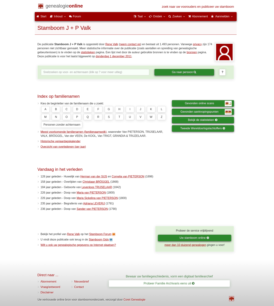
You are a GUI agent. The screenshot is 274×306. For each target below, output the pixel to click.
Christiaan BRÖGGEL (96, 181)
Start (41, 16)
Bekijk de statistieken (203, 119)
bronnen (192, 52)
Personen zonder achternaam (62, 124)
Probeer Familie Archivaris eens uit (169, 283)
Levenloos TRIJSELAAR (97, 187)
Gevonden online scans (208, 103)
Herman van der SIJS (93, 176)
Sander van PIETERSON (92, 208)
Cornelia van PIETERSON (128, 176)
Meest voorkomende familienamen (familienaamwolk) (74, 131)
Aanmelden (221, 16)
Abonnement (48, 281)
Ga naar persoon (184, 72)
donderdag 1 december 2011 (114, 56)
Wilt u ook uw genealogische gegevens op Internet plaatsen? (78, 244)
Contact (79, 287)
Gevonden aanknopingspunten (206, 112)
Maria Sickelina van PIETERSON (97, 198)
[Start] (64, 6)
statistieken (88, 52)
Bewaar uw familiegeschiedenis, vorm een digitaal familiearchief (169, 276)
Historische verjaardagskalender (61, 141)
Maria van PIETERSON (91, 192)
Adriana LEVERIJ (94, 203)
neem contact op (130, 44)
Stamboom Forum (100, 234)
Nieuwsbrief (81, 281)
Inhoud (57, 16)
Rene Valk (111, 44)
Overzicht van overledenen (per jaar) (63, 146)
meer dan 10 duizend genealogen (185, 244)
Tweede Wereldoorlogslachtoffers (202, 128)
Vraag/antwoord (50, 287)
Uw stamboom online (194, 237)
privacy (197, 44)
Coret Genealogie (134, 299)
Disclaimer (47, 292)
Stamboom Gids (99, 239)
